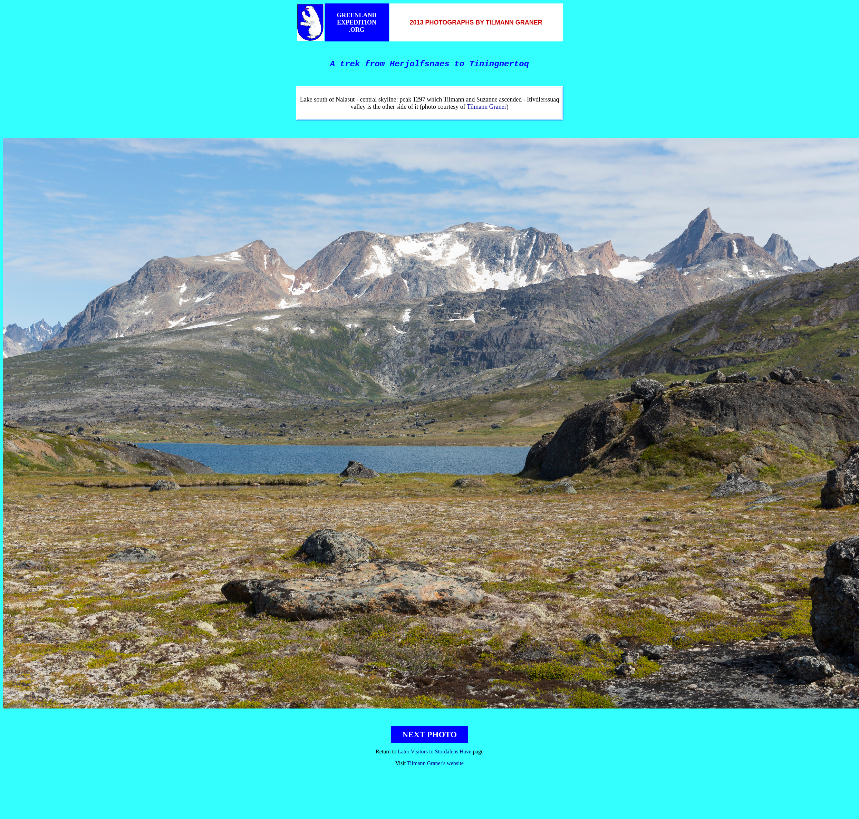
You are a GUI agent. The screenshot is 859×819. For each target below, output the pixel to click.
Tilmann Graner (486, 106)
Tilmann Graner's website (435, 763)
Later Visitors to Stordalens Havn (435, 751)
